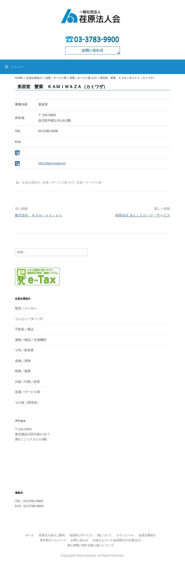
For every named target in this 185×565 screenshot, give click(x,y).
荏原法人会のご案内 (52, 535)
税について (104, 535)
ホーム (29, 535)
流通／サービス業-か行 (58, 182)
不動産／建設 (24, 329)
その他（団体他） (27, 402)
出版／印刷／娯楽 (27, 381)
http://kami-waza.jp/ (52, 163)
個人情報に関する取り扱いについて (90, 545)
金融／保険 (23, 360)
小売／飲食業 (24, 350)
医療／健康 (23, 371)
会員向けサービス (80, 535)
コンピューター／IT (29, 319)
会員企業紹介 (31, 182)
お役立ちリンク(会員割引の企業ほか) (117, 540)
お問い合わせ (79, 540)
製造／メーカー (26, 308)
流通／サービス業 (88, 182)
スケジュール (125, 535)
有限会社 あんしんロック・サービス (142, 215)
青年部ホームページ (53, 540)
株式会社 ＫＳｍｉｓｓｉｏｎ (38, 215)
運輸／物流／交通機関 (30, 340)
